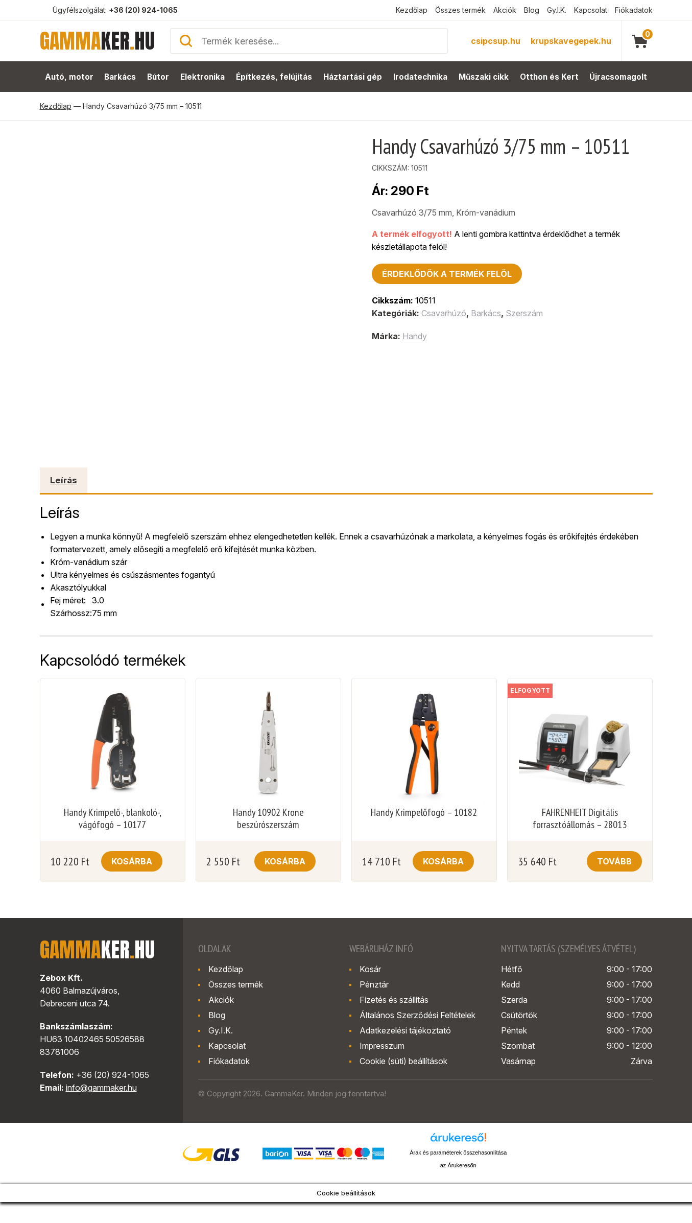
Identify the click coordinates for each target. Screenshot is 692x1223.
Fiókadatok (634, 10)
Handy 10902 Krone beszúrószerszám (268, 818)
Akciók (504, 10)
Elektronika (203, 77)
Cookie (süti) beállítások (403, 1061)
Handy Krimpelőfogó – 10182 (424, 812)
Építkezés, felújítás (274, 77)
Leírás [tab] (63, 480)
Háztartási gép (352, 77)
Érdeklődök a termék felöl (447, 274)
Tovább (614, 861)
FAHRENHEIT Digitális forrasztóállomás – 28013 (580, 818)
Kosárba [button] (131, 861)
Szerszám (524, 313)
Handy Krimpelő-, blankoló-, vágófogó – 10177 (112, 818)
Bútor (158, 77)
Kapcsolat (590, 10)
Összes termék (460, 10)
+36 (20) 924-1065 (143, 10)
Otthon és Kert (549, 77)
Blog (531, 10)
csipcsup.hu (495, 41)
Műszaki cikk (484, 77)
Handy (414, 336)
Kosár (370, 969)
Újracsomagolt (618, 77)
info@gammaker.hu (101, 1088)
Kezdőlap (411, 10)
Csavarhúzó (443, 313)
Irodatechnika (420, 77)
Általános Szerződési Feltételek (417, 1015)
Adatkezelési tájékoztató (405, 1030)
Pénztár (374, 984)
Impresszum (382, 1046)
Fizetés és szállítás (394, 1000)
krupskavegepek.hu (571, 41)
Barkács (120, 77)
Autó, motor (68, 77)
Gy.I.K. (556, 10)
